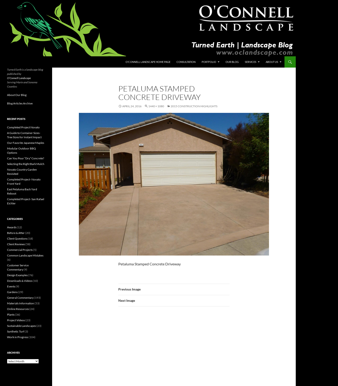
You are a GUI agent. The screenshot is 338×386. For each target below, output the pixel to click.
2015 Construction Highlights (194, 106)
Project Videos (16, 320)
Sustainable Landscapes (21, 326)
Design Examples (17, 275)
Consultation (186, 61)
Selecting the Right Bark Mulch (25, 164)
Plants (11, 314)
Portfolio (209, 61)
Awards (11, 227)
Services (250, 61)
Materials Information (20, 303)
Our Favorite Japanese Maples (25, 143)
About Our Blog (17, 95)
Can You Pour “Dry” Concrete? (25, 158)
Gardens (12, 292)
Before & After (16, 233)
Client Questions (17, 238)
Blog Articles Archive (20, 103)
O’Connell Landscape (19, 78)
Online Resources (18, 309)
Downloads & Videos (19, 281)
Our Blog (232, 61)
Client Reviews (16, 244)
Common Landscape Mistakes (25, 255)
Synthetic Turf (15, 331)
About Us (272, 61)
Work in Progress (17, 337)
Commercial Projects (20, 250)
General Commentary (20, 297)
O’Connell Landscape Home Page (148, 61)
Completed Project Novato (23, 127)
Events (11, 286)
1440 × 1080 (156, 106)
